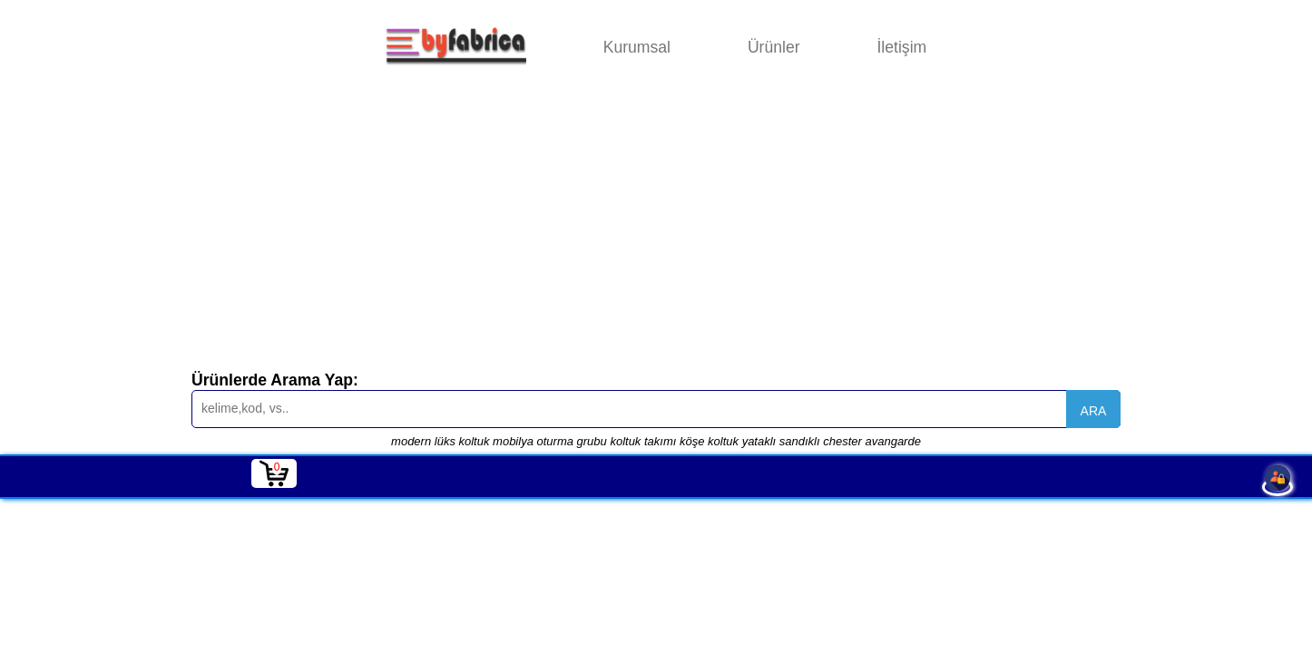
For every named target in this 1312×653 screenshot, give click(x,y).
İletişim (901, 47)
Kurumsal (637, 47)
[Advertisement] (656, 230)
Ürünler (774, 47)
